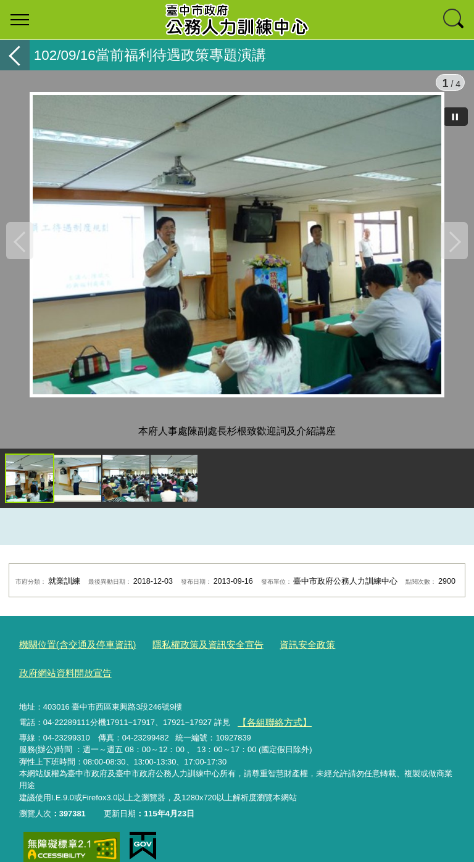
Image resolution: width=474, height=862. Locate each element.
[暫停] (455, 116)
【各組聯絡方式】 (269, 700)
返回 (15, 55)
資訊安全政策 (273, 654)
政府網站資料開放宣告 (354, 654)
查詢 (454, 19)
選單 (20, 19)
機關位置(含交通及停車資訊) (70, 654)
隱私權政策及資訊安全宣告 (185, 654)
